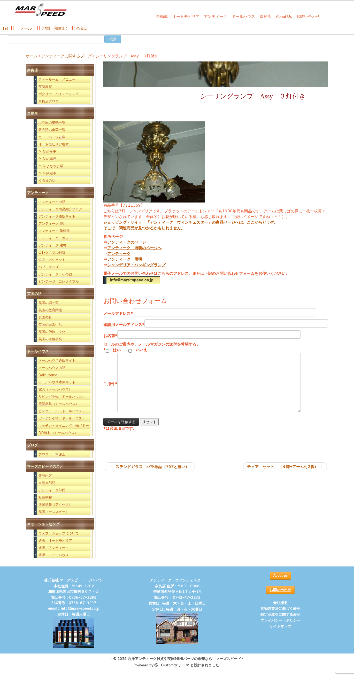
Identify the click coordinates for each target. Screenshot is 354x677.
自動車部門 (47, 482)
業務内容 (45, 475)
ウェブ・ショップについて (59, 533)
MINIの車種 (47, 158)
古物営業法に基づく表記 (280, 608)
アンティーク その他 (55, 274)
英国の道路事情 (50, 339)
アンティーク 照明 (124, 259)
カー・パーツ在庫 (52, 137)
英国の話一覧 (49, 302)
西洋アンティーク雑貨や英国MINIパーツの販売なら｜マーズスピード (184, 658)
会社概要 (280, 602)
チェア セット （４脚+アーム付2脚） (285, 466)
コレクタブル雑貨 (52, 252)
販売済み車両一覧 (52, 129)
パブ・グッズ (49, 266)
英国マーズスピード (54, 511)
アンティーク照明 (52, 223)
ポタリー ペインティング (59, 93)
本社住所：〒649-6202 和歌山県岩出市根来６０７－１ (73, 588)
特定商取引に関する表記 (280, 614)
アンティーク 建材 (52, 245)
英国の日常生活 (50, 324)
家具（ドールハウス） (55, 389)
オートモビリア (185, 16)
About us (280, 575)
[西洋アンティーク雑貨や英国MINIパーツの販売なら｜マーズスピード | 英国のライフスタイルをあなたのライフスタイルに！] (41, 10)
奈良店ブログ (49, 101)
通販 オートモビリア (55, 540)
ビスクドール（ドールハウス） (62, 411)
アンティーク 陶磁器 (54, 230)
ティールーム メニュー (57, 79)
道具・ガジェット (52, 259)
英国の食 (45, 317)
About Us (284, 16)
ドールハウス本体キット (57, 382)
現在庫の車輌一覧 (52, 122)
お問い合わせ (308, 16)
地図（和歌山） (56, 28)
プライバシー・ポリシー (280, 620)
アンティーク (215, 16)
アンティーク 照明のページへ (134, 248)
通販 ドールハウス (54, 555)
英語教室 (45, 86)
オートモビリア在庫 (54, 144)
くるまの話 (47, 180)
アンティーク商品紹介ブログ (60, 209)
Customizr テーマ (175, 665)
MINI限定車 (47, 173)
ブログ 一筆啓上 (52, 454)
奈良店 (265, 16)
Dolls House (48, 374)
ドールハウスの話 (52, 367)
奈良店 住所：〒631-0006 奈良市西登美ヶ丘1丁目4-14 (177, 588)
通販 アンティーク (54, 547)
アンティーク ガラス (55, 238)
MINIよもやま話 (51, 166)
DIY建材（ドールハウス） (58, 432)
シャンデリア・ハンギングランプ (136, 265)
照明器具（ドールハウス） (59, 403)
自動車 (162, 16)
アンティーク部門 (52, 490)
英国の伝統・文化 (52, 331)
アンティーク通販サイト (57, 216)
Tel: (6, 28)
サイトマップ (280, 626)
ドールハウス (243, 16)
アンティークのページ (126, 242)
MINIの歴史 (47, 151)
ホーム (31, 56)
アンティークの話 (52, 201)
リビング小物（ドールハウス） (62, 396)
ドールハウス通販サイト (57, 360)
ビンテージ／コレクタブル (59, 281)
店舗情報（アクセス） (55, 504)
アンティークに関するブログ (66, 56)
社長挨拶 (45, 497)
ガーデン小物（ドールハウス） (62, 418)
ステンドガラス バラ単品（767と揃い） (152, 466)
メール (25, 28)
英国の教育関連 (50, 310)
